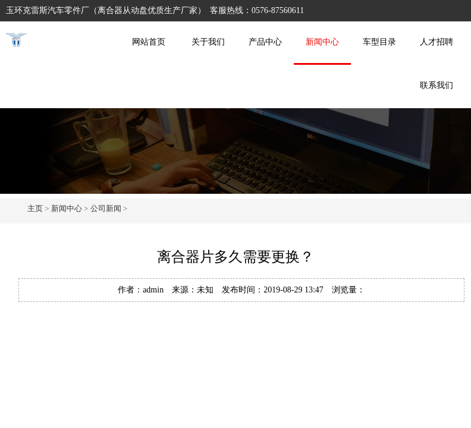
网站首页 (148, 41)
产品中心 (265, 41)
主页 (35, 208)
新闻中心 (322, 41)
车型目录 (379, 41)
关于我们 (208, 41)
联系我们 (436, 85)
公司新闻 (105, 208)
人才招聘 (436, 41)
